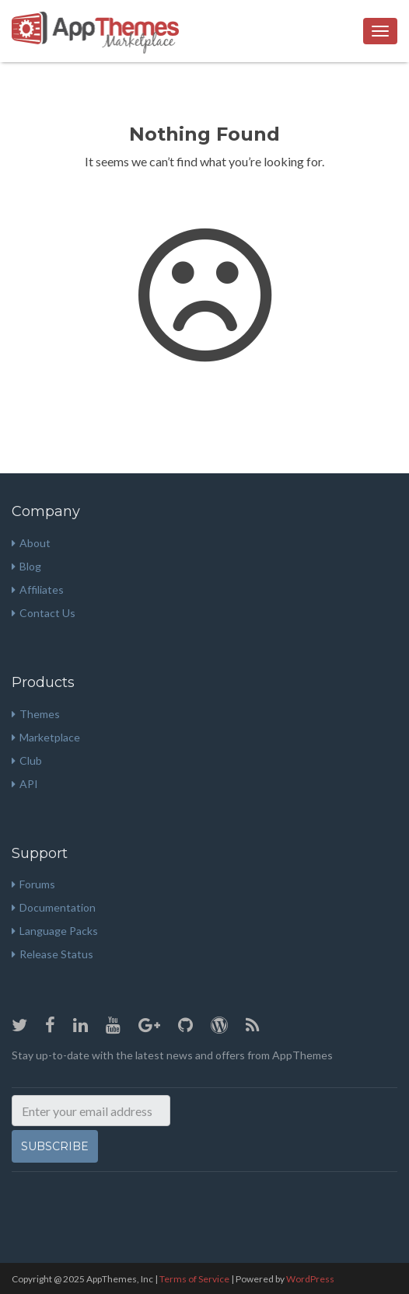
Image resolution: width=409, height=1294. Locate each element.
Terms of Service (194, 1279)
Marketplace (46, 737)
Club (27, 760)
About (31, 542)
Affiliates (38, 589)
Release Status (52, 954)
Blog (26, 566)
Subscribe (55, 1146)
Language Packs (55, 930)
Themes (36, 713)
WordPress (310, 1279)
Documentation (54, 907)
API (25, 783)
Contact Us (43, 612)
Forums (33, 884)
